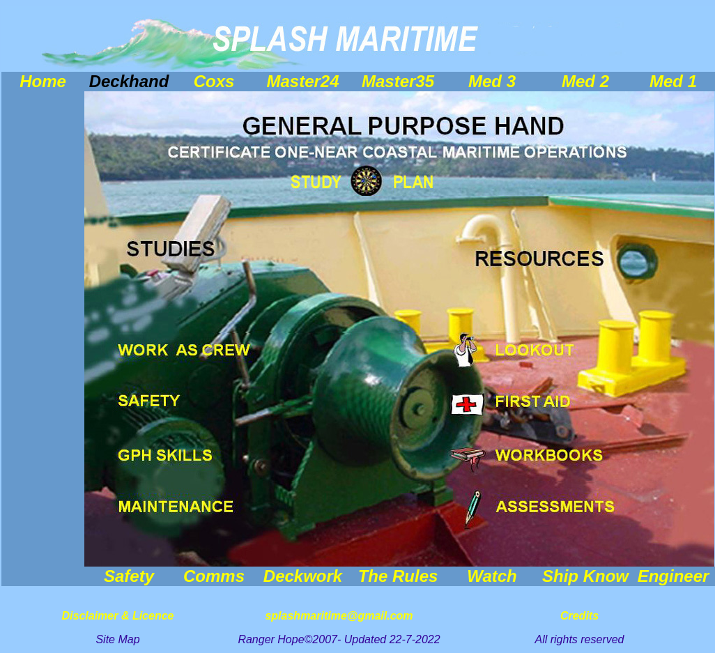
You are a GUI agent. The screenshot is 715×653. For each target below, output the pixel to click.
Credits (579, 616)
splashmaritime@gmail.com (339, 616)
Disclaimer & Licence (118, 616)
